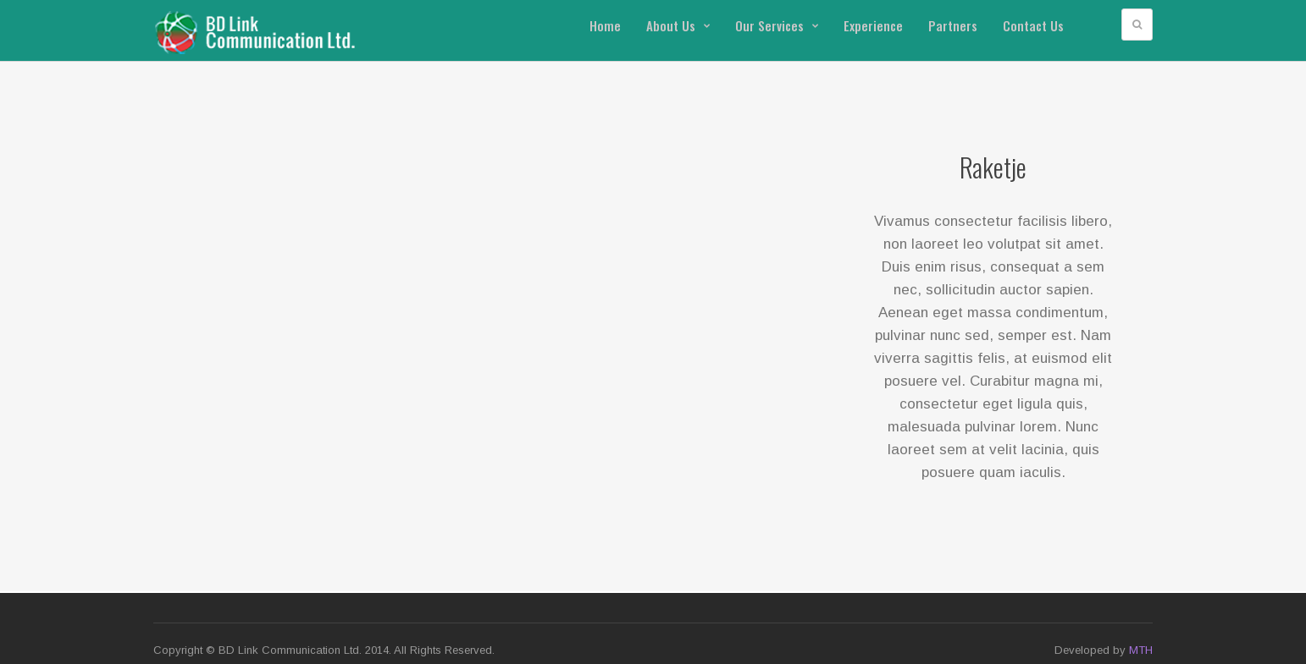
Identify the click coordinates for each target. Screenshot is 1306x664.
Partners (952, 25)
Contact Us (1033, 25)
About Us (678, 25)
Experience (873, 25)
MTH (1141, 650)
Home (605, 25)
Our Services (776, 25)
